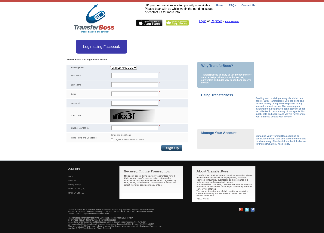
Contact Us (248, 5)
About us (72, 180)
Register (216, 21)
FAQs (232, 5)
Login (202, 21)
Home (219, 5)
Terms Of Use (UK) (76, 189)
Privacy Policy (74, 184)
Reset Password (232, 21)
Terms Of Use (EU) (76, 193)
